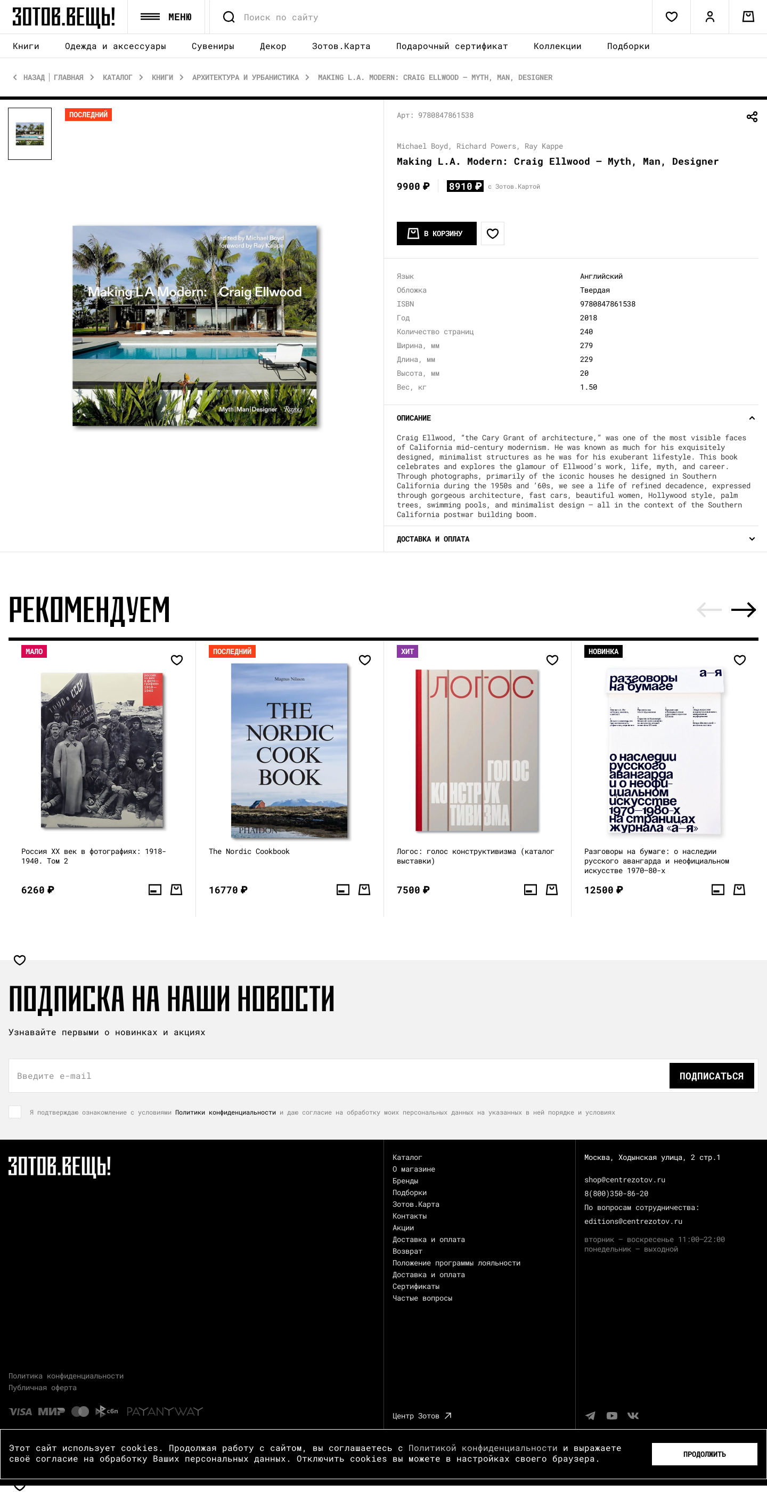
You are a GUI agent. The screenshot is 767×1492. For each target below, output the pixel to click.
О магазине (414, 1169)
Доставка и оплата (429, 1239)
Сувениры (213, 46)
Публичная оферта (43, 1387)
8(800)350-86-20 (616, 1193)
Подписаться (712, 1075)
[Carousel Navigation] (726, 610)
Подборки (628, 45)
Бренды (405, 1180)
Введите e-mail (54, 1075)
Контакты (410, 1216)
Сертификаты (416, 1286)
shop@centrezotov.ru (624, 1179)
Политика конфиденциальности (66, 1375)
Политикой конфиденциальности (483, 1447)
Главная (69, 77)
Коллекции (558, 45)
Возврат (407, 1251)
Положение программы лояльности (456, 1262)
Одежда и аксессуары (115, 46)
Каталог (118, 77)
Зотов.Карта (341, 45)
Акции (403, 1227)
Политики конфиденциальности (225, 1112)
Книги (26, 46)
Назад (34, 77)
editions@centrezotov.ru (633, 1221)
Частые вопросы (422, 1298)
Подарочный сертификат (452, 45)
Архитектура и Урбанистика (245, 77)
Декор (273, 46)
